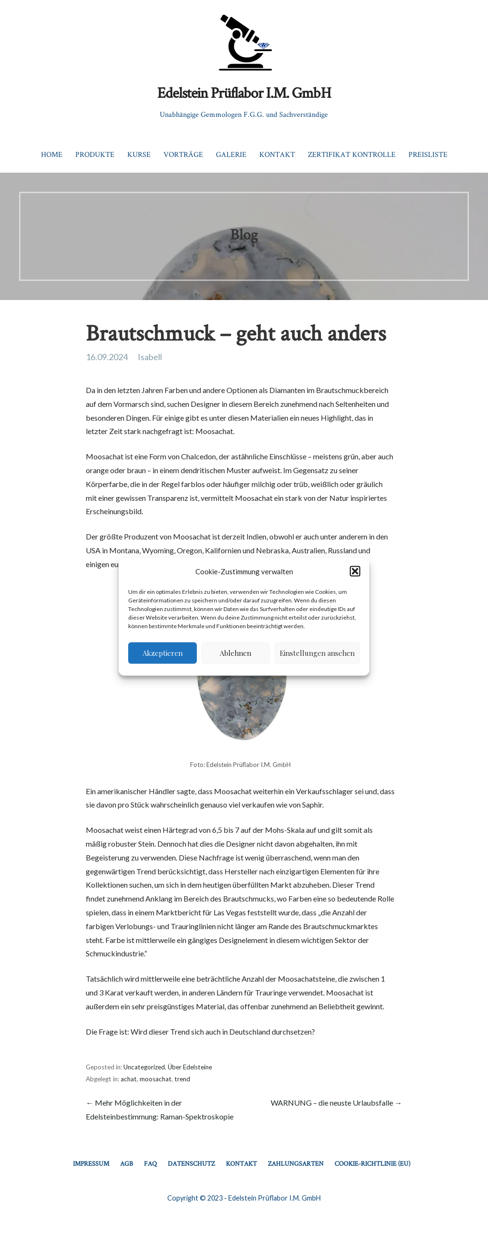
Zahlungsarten (296, 1163)
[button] (355, 571)
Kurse (139, 154)
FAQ (150, 1163)
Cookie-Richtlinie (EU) (372, 1163)
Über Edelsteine (190, 1067)
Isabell (150, 357)
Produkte (94, 154)
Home (51, 154)
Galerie (231, 154)
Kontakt (277, 154)
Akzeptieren (162, 653)
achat (129, 1079)
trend (182, 1079)
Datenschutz (191, 1163)
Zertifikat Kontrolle (352, 154)
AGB (126, 1163)
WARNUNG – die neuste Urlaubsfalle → (336, 1102)
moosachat (156, 1079)
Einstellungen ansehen (317, 653)
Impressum (91, 1163)
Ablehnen (235, 653)
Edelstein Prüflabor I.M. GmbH (243, 92)
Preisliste (427, 154)
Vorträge (183, 154)
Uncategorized (144, 1067)
